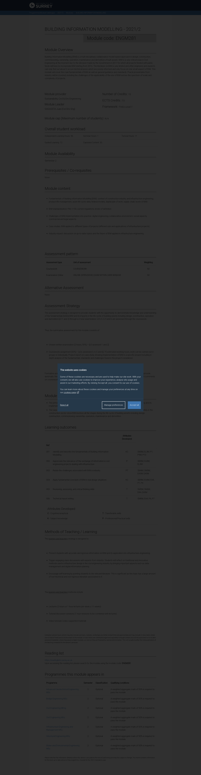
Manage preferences (113, 405)
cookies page (71, 392)
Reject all (64, 405)
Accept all (134, 405)
